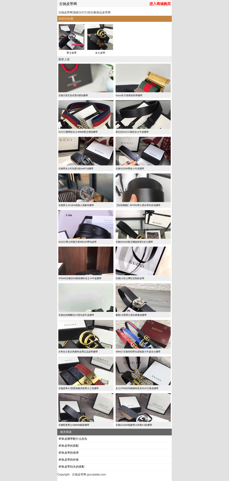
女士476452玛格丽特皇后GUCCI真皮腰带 (137, 388)
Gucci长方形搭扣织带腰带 (129, 95)
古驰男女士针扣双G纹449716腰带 (75, 168)
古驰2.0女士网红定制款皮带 (130, 278)
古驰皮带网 (68, 4)
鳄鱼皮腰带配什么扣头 (73, 438)
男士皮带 (72, 52)
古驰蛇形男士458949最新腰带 (73, 425)
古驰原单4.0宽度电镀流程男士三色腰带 (78, 388)
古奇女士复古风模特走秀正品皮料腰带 (78, 351)
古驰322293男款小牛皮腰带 (130, 168)
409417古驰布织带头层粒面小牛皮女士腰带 (138, 351)
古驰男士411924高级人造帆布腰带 (76, 205)
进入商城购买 (160, 4)
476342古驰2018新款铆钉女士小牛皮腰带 (79, 278)
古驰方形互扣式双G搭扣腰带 (73, 95)
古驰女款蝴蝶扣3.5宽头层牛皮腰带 (76, 315)
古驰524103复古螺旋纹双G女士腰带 (134, 241)
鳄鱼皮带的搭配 (69, 445)
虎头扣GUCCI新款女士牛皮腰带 (132, 132)
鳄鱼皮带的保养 (69, 452)
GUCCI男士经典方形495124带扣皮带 (77, 241)
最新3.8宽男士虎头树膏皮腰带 (131, 315)
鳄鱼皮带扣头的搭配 (71, 466)
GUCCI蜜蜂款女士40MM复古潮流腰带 (78, 132)
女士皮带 (100, 52)
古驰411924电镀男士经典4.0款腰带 (134, 425)
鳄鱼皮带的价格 (69, 459)
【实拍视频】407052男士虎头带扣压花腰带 (138, 205)
